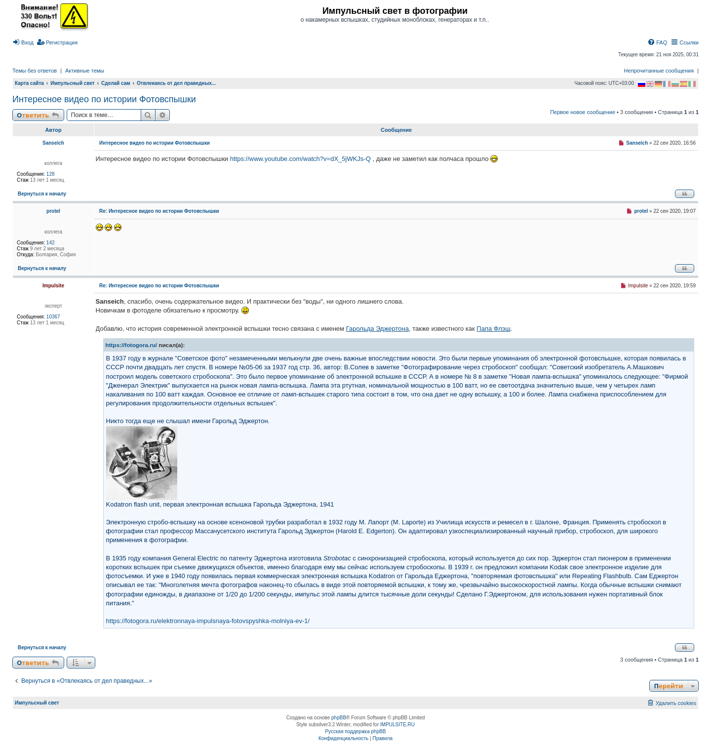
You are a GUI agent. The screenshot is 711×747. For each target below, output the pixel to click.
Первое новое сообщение (582, 112)
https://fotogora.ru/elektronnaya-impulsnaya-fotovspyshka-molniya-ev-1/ (208, 621)
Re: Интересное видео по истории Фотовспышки (159, 211)
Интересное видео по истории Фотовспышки (104, 99)
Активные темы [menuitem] (84, 71)
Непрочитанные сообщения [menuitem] (659, 71)
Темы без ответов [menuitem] (34, 71)
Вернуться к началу (42, 194)
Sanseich (53, 143)
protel (53, 211)
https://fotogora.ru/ (132, 345)
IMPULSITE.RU (397, 724)
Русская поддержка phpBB (355, 731)
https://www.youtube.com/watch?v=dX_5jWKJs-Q (300, 158)
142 (50, 242)
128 (50, 174)
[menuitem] (23, 42)
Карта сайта (29, 83)
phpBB (338, 717)
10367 (53, 316)
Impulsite (53, 285)
